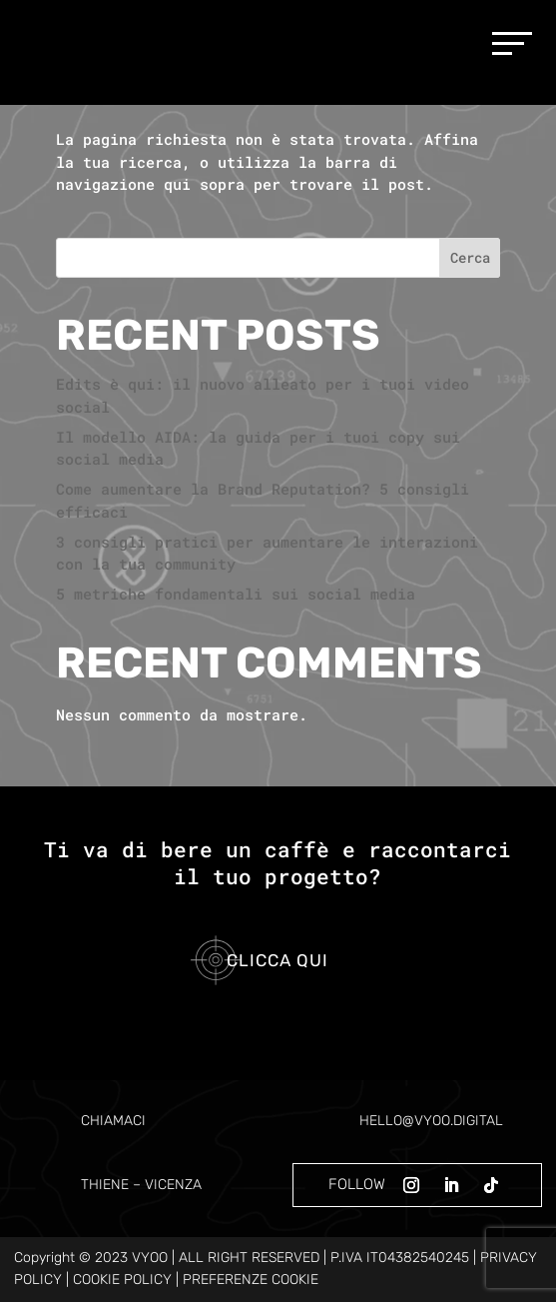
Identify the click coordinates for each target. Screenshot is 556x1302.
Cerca (470, 257)
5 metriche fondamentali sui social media (235, 594)
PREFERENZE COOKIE (250, 1279)
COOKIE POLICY (122, 1279)
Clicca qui (277, 960)
